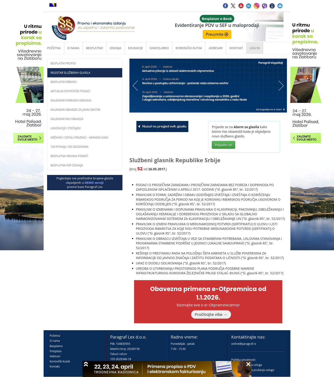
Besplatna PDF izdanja (67, 165)
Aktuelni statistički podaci (70, 91)
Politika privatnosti (243, 360)
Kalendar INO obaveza (67, 119)
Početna (54, 48)
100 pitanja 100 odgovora (69, 147)
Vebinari (55, 356)
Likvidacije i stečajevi (66, 128)
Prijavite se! (223, 145)
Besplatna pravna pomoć (69, 156)
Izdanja (115, 48)
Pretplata (55, 351)
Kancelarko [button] (159, 48)
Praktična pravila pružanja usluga (252, 370)
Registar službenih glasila (70, 73)
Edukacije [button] (135, 48)
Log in (255, 48)
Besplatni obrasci (64, 82)
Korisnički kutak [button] (189, 48)
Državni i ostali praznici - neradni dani (79, 137)
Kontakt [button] (236, 48)
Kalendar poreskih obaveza (71, 100)
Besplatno (94, 48)
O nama (73, 48)
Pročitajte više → (211, 314)
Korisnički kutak (60, 361)
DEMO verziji (94, 183)
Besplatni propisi (63, 63)
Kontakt (55, 366)
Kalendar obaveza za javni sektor (75, 110)
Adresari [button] (216, 48)
